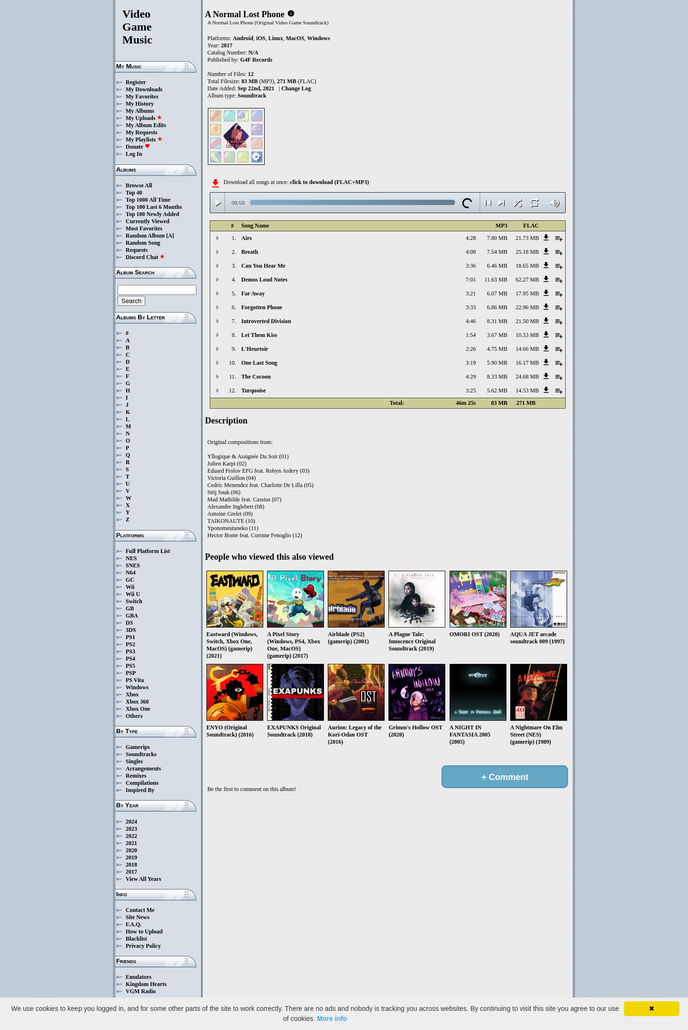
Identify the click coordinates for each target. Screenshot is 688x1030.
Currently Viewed (147, 221)
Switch (134, 601)
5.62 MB (497, 390)
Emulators (138, 977)
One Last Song (259, 362)
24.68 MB (527, 376)
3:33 (471, 307)
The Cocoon (256, 376)
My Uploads (144, 118)
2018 (131, 864)
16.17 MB (527, 362)
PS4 (130, 658)
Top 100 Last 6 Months (154, 207)
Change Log (296, 88)
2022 (131, 836)
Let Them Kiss (259, 335)
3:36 (471, 265)
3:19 (471, 362)
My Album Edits (146, 125)
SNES (133, 565)
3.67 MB (497, 335)
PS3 (130, 651)
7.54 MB (497, 252)
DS (129, 622)
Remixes (136, 775)
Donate (138, 146)
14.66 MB (527, 349)
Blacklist (136, 938)
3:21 (471, 293)
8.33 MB (497, 376)
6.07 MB (497, 293)
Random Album (145, 235)
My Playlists (144, 139)
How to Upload (144, 931)
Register (136, 82)
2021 (131, 843)
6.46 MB (497, 265)
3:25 (471, 390)
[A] (170, 235)
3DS (131, 630)
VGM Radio (141, 991)
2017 (131, 871)
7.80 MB (497, 238)
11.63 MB (495, 279)
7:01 (471, 279)
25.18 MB (527, 252)
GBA (132, 615)
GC (130, 579)
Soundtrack (251, 95)
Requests (137, 250)
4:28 (471, 238)
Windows (137, 687)
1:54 (471, 335)
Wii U (133, 594)
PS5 (130, 665)
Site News (138, 917)
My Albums (140, 111)
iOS (260, 38)
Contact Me (140, 910)
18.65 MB (527, 265)
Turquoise (253, 390)
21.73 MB (527, 238)
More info (332, 1018)
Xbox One (138, 708)
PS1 (130, 637)
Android (243, 38)
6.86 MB (497, 307)
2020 (131, 850)
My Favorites (142, 96)
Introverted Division (266, 321)
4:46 (471, 321)
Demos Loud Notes (264, 279)
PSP (131, 673)
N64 (131, 572)
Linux (275, 38)
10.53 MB (527, 335)
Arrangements (143, 768)
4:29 (471, 376)
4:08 (471, 252)
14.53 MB (527, 390)
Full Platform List (148, 551)
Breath (249, 252)
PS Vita (135, 680)
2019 (131, 857)
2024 (131, 821)
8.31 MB (497, 321)
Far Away (253, 293)
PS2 (130, 644)
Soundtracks (141, 754)
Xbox (132, 694)
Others (134, 716)
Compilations (142, 783)
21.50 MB (527, 321)
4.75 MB (497, 349)
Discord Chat (145, 257)
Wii (130, 587)
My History (140, 103)
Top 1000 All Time (148, 199)
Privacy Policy (143, 946)
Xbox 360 (137, 701)
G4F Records (256, 59)
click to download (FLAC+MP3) (329, 182)
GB (130, 608)
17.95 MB (527, 293)
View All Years (143, 879)
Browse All (139, 185)
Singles (134, 761)
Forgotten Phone (261, 307)
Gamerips (138, 747)
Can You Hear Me (263, 265)
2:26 (471, 349)
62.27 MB (527, 279)
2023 (131, 828)
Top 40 (134, 192)
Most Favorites (144, 228)
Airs (246, 238)
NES (131, 558)
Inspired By (140, 790)
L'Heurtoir (255, 349)
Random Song (143, 242)
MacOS (295, 38)
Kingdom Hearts (146, 984)
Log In (134, 154)
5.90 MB (497, 362)
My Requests (141, 132)
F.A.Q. (133, 924)
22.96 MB (527, 307)
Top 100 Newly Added (152, 214)
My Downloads (144, 89)
